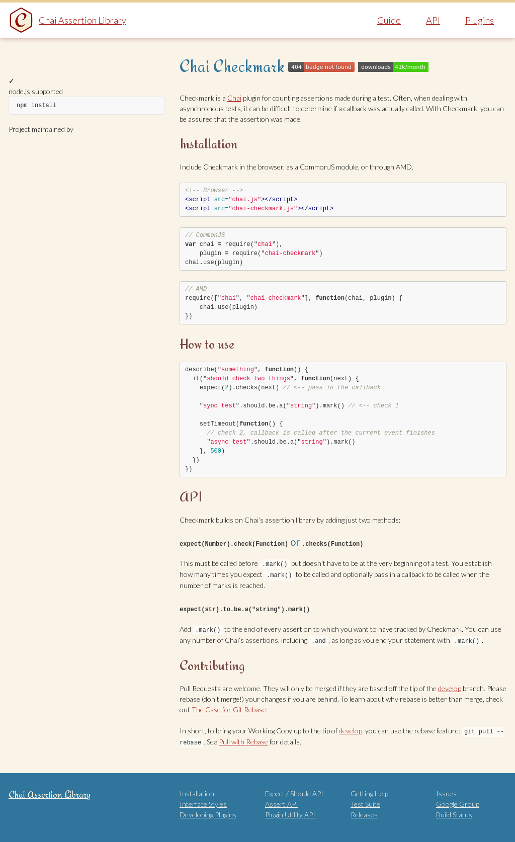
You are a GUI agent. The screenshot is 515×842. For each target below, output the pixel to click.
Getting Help (369, 790)
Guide (389, 20)
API (433, 20)
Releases (364, 811)
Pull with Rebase (243, 738)
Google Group (457, 800)
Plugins (479, 20)
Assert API (281, 800)
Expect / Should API (294, 790)
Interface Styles (203, 800)
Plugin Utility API (290, 811)
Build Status (454, 811)
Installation (197, 790)
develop (449, 686)
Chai (234, 98)
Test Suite (365, 800)
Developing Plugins (208, 811)
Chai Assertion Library (82, 20)
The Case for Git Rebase (229, 707)
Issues (446, 790)
